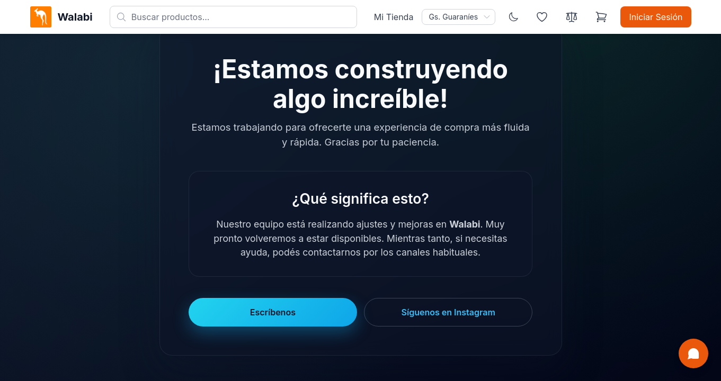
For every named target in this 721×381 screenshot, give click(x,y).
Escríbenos (273, 312)
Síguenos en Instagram (448, 312)
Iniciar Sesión (655, 17)
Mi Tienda (394, 17)
